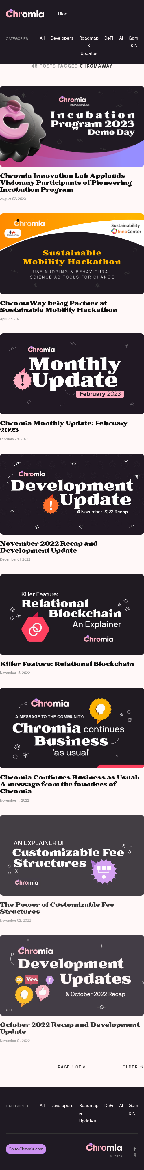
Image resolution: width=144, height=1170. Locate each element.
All (42, 38)
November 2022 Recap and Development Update (49, 547)
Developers (62, 38)
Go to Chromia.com (26, 1149)
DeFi (108, 38)
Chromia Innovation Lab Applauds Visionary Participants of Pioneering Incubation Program (66, 183)
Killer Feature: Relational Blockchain (67, 664)
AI (121, 38)
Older (133, 1067)
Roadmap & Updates (89, 45)
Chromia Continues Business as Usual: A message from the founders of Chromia (69, 784)
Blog (62, 13)
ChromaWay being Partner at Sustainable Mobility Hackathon (58, 307)
